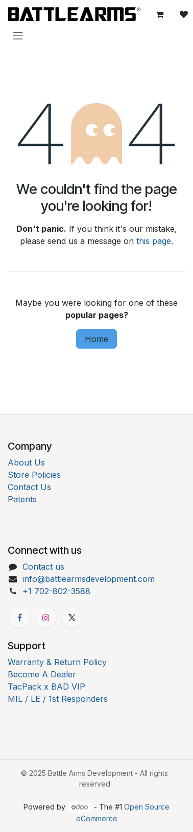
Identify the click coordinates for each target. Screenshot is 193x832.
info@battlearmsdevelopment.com (88, 579)
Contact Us (29, 487)
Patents (22, 499)
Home (96, 339)
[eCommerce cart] (159, 14)
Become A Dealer (42, 674)
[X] (72, 617)
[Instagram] (46, 617)
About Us (26, 462)
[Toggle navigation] (18, 35)
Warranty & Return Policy (57, 662)
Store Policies (34, 475)
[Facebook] (19, 617)
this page (153, 241)
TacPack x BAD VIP (46, 686)
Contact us (43, 566)
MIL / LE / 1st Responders (58, 699)
